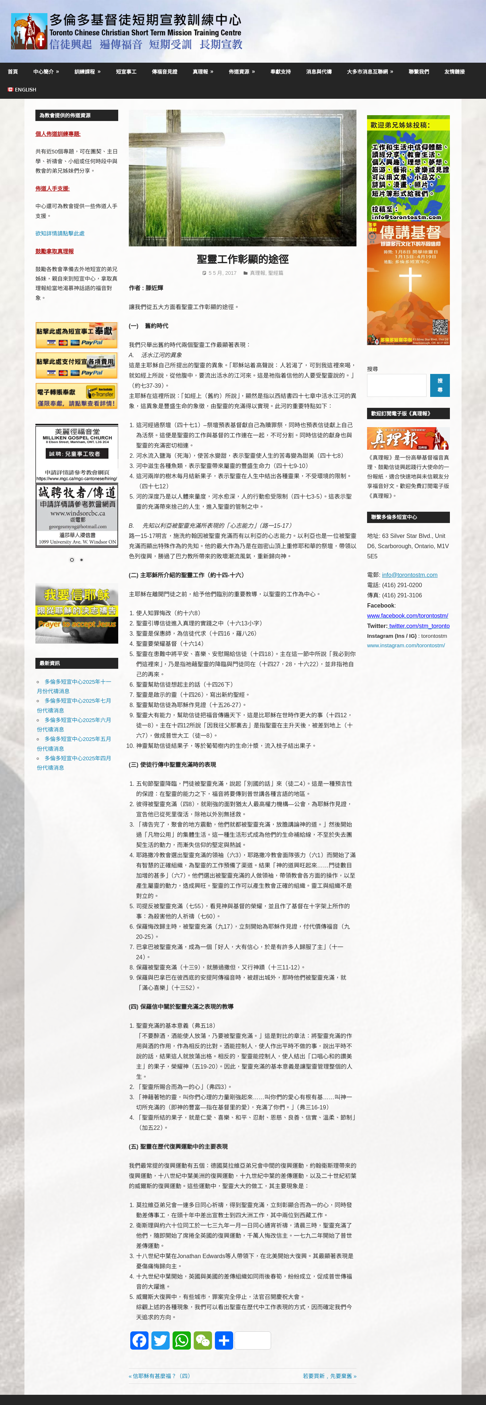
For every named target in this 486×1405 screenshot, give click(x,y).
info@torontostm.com (409, 575)
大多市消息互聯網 (367, 72)
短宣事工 (126, 72)
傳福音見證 (164, 72)
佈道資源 (239, 72)
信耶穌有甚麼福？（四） (162, 1376)
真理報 (200, 72)
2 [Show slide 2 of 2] (81, 561)
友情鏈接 (454, 72)
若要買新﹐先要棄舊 (327, 1376)
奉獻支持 (280, 72)
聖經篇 (276, 273)
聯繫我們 (419, 72)
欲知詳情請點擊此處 (60, 233)
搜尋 (372, 369)
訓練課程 (84, 72)
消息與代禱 (319, 72)
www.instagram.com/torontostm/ (406, 645)
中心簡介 (43, 72)
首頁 (13, 72)
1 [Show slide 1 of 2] (72, 561)
